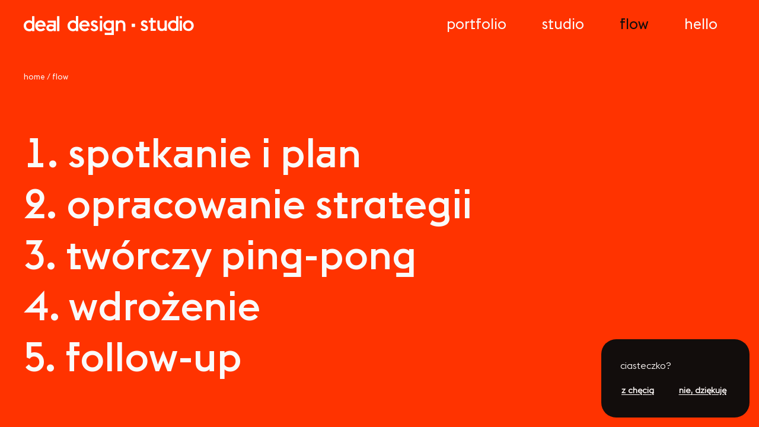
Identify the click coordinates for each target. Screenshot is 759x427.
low (634, 23)
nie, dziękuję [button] (702, 390)
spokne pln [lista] (192, 152)
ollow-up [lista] (133, 356)
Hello (700, 23)
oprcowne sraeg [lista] (248, 203)
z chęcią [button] (637, 390)
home (34, 76)
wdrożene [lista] (142, 305)
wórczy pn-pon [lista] (220, 254)
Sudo (563, 23)
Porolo (476, 23)
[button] (675, 367)
